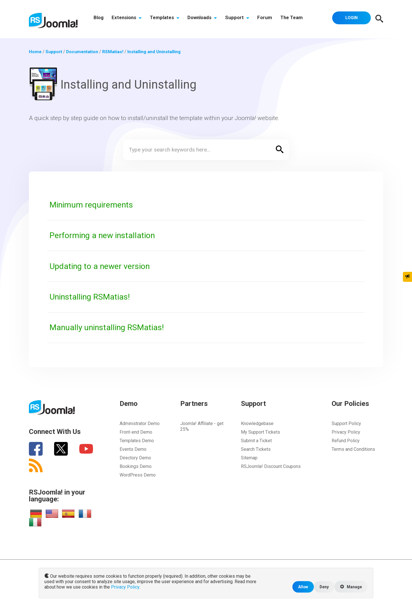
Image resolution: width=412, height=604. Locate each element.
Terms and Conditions (353, 449)
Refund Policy (346, 440)
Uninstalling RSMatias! (91, 297)
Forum (270, 19)
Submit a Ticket (256, 440)
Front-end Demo (136, 432)
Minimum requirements (92, 205)
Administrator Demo (140, 423)
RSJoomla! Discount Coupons (271, 466)
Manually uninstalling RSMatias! (109, 327)
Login (350, 18)
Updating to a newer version (101, 266)
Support (241, 19)
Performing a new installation (104, 235)
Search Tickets (256, 449)
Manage (350, 586)
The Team (298, 19)
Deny (323, 586)
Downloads (205, 19)
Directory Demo (135, 458)
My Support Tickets (260, 432)
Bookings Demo (136, 466)
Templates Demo (137, 440)
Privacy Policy (346, 432)
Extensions (128, 19)
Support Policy (346, 423)
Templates (167, 19)
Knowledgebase (257, 423)
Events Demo (133, 449)
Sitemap (249, 458)
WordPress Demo (138, 475)
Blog (99, 19)
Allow (301, 586)
